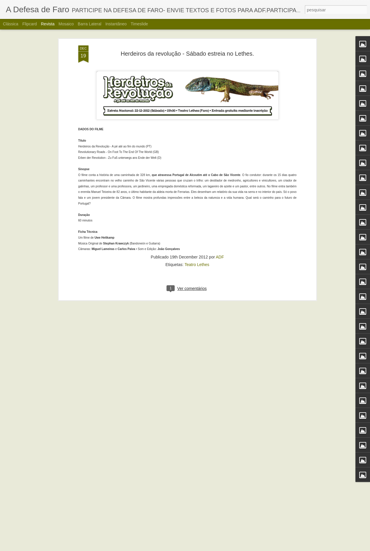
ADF (220, 171)
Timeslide (139, 24)
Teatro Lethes (197, 178)
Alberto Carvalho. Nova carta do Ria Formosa (173, 544)
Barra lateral (89, 24)
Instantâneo (116, 24)
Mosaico (66, 24)
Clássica (10, 24)
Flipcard (29, 24)
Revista (47, 24)
